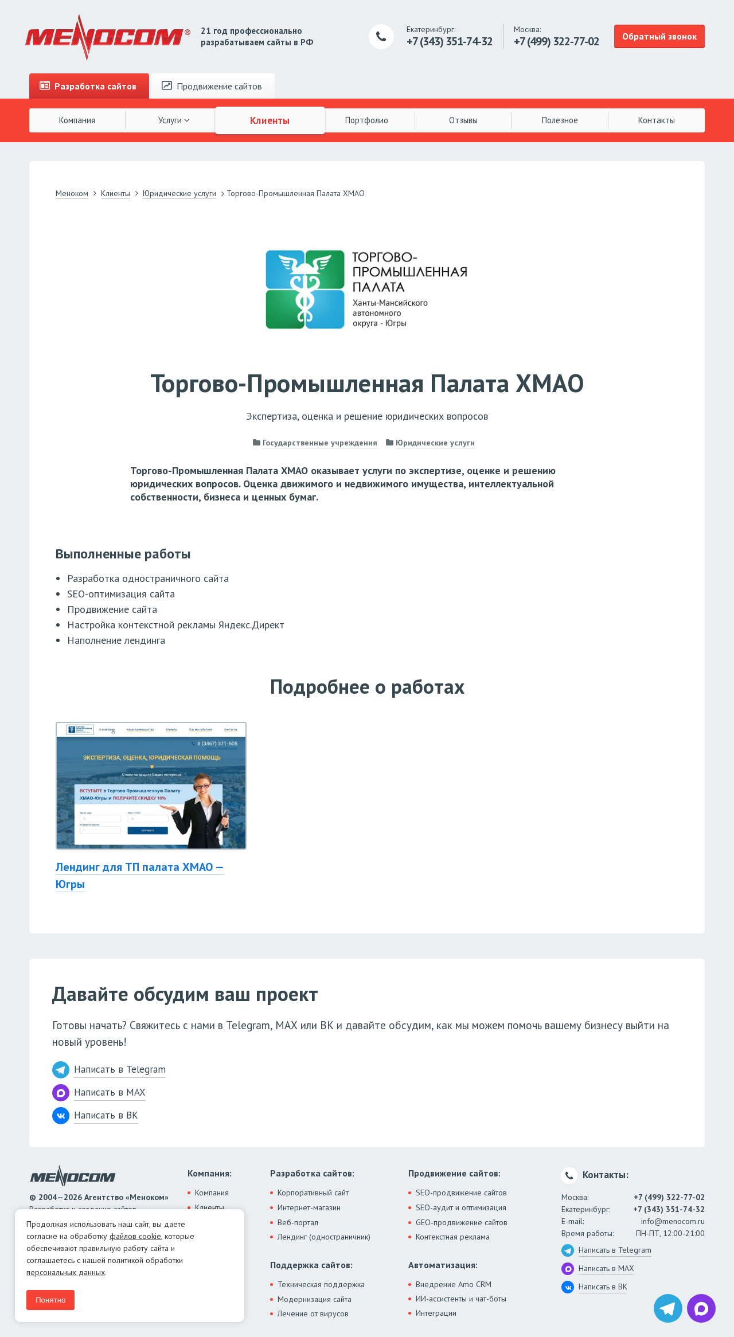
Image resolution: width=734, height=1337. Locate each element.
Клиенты (271, 120)
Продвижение (212, 86)
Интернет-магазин (309, 1207)
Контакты (656, 120)
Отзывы (463, 120)
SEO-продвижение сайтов (461, 1192)
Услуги (174, 120)
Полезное (560, 120)
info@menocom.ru (673, 1221)
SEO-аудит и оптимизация (461, 1207)
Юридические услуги (435, 442)
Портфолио (366, 120)
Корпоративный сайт (313, 1192)
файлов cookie (135, 1236)
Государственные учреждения (320, 442)
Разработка (88, 86)
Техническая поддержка (321, 1284)
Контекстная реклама (453, 1237)
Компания (77, 120)
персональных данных (65, 1272)
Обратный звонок (659, 36)
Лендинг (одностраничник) (324, 1237)
